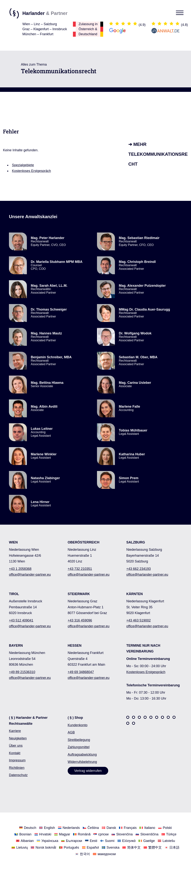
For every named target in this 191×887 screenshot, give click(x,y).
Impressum (17, 760)
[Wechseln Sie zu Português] (69, 847)
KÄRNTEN (134, 594)
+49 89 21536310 (22, 672)
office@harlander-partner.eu (30, 574)
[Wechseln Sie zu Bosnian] (23, 834)
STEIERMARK (79, 594)
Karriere (15, 731)
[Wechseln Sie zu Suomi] (107, 840)
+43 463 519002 (138, 620)
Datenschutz (18, 775)
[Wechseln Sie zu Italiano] (147, 827)
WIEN (13, 542)
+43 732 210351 (80, 569)
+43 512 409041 (21, 620)
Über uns (16, 745)
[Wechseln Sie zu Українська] (47, 840)
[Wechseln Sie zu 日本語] (172, 847)
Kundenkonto (77, 725)
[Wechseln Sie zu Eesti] (91, 840)
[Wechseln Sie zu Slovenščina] (147, 834)
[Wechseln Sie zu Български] (72, 840)
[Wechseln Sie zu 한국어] (82, 854)
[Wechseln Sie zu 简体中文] (131, 847)
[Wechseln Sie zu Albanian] (25, 840)
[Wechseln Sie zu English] (47, 827)
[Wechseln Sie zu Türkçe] (169, 834)
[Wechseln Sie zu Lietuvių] (19, 847)
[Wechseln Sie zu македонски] (104, 854)
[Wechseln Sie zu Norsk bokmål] (43, 847)
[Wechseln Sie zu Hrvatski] (43, 834)
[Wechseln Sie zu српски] (101, 834)
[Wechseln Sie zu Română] (82, 834)
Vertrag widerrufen (88, 771)
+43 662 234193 (138, 569)
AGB (71, 732)
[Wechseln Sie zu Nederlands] (69, 827)
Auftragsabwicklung (82, 754)
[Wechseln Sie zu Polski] (165, 827)
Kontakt (14, 753)
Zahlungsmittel (79, 747)
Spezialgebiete (23, 165)
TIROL (14, 594)
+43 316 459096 (80, 620)
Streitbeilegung (79, 740)
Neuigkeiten (18, 738)
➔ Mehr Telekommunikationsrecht (158, 154)
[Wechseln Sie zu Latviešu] (166, 840)
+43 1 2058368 (20, 569)
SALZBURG (135, 542)
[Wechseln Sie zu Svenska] (110, 847)
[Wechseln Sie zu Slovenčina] (122, 834)
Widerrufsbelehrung (82, 762)
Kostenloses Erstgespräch (31, 171)
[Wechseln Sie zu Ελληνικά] (126, 840)
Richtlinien (16, 768)
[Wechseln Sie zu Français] (128, 827)
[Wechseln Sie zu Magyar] (62, 834)
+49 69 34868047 (81, 672)
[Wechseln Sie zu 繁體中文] (152, 847)
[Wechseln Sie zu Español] (90, 847)
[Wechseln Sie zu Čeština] (90, 827)
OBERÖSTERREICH (83, 542)
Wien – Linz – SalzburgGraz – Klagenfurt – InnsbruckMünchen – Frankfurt (44, 29)
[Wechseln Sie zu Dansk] (109, 827)
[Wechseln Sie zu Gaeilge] (146, 840)
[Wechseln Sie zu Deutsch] (28, 827)
